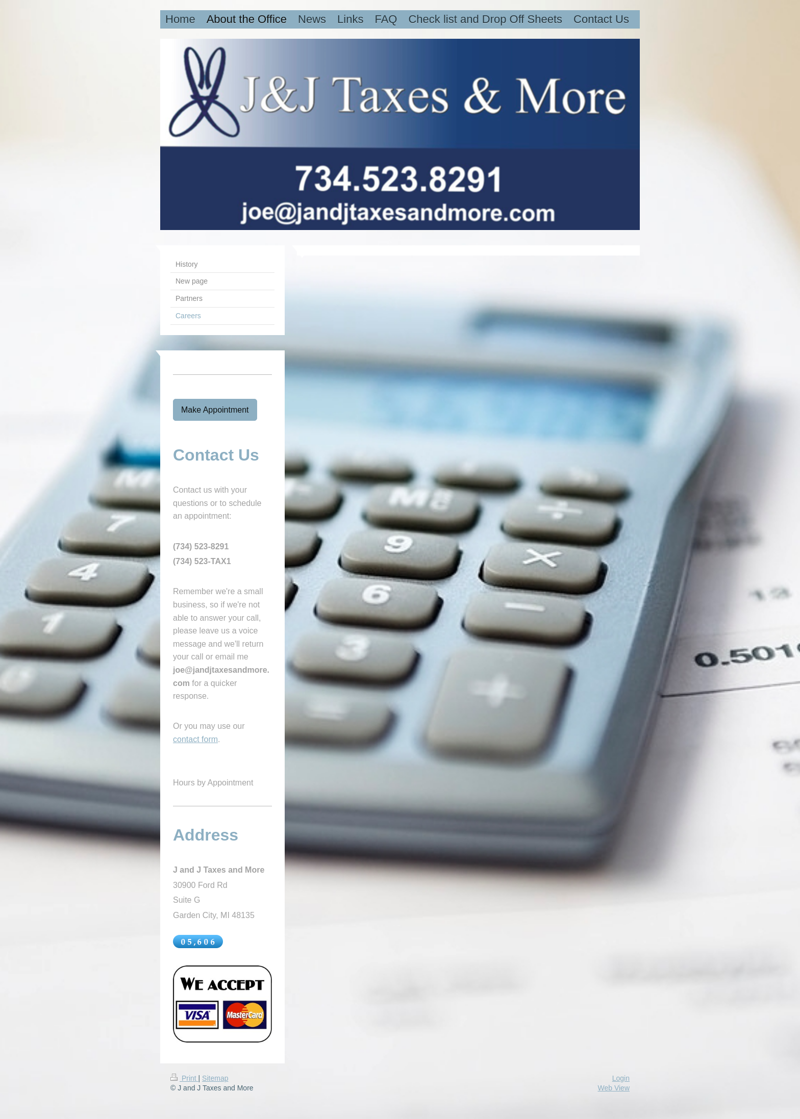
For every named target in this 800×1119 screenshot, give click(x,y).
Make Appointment (215, 409)
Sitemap (215, 1078)
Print (184, 1078)
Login (621, 1078)
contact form (195, 739)
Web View (613, 1088)
